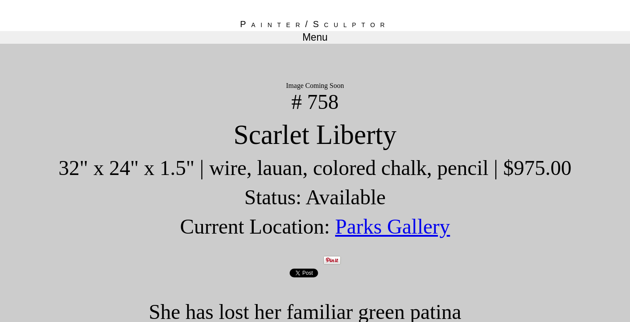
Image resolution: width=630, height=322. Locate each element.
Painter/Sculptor (315, 24)
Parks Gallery (392, 226)
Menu (315, 37)
